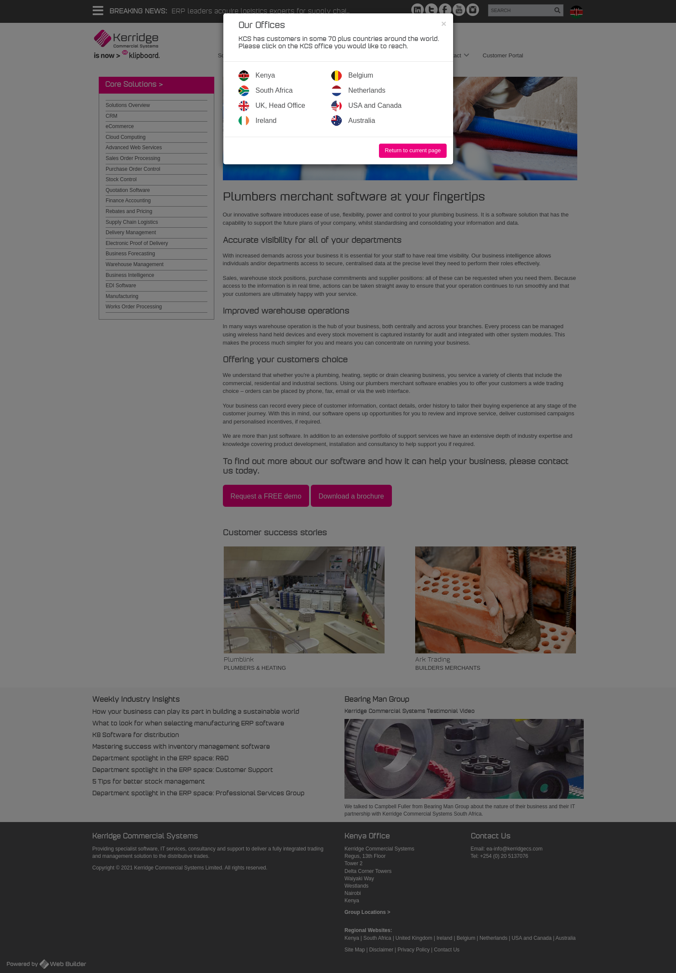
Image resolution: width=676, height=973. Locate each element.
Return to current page (413, 150)
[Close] (443, 23)
